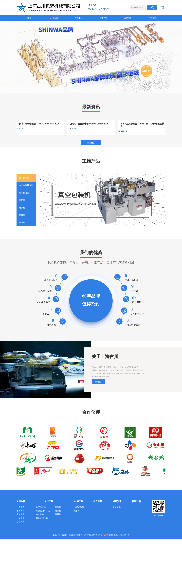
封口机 (77, 511)
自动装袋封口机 (43, 511)
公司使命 (20, 518)
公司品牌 (20, 522)
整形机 (58, 507)
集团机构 (20, 511)
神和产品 (78, 501)
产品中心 (79, 18)
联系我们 (153, 18)
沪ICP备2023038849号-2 (93, 535)
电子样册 (97, 501)
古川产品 (48, 501)
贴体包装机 (41, 514)
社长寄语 (20, 507)
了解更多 (98, 382)
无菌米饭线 (79, 507)
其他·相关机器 (42, 518)
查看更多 (91, 143)
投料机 (58, 514)
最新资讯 (128, 18)
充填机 (58, 511)
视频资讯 (103, 18)
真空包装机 (41, 507)
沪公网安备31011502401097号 (116, 535)
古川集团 (54, 18)
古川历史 (20, 514)
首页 (29, 18)
